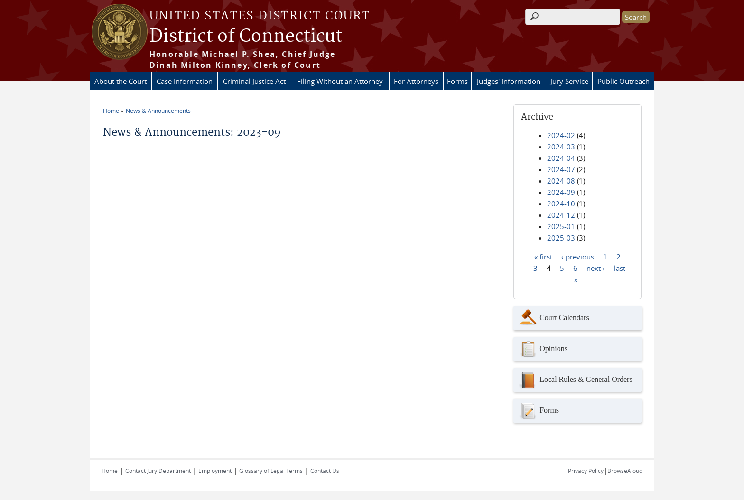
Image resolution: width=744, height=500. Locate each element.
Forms (457, 81)
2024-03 (561, 146)
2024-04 (561, 158)
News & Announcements (158, 110)
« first (543, 256)
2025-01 (561, 226)
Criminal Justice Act (254, 81)
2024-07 (561, 169)
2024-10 (561, 203)
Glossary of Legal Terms (271, 470)
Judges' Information (508, 81)
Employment (215, 470)
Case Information (185, 81)
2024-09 (561, 192)
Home (111, 110)
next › (595, 267)
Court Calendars (553, 318)
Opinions (542, 349)
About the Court (120, 81)
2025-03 (561, 237)
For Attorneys (416, 81)
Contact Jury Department (158, 470)
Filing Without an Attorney (340, 81)
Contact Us (324, 470)
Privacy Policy (586, 470)
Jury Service (569, 81)
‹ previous (577, 256)
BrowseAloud (624, 470)
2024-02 (561, 135)
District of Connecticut (246, 36)
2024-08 (561, 180)
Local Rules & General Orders (575, 379)
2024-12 (561, 215)
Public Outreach (623, 81)
